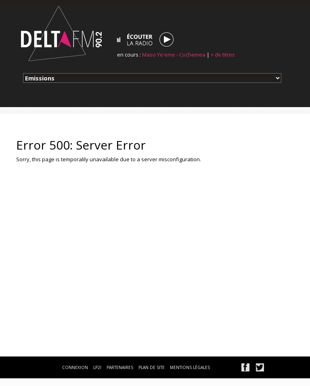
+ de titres (223, 54)
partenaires (120, 367)
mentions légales (190, 367)
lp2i (97, 367)
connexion (75, 367)
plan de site (151, 367)
